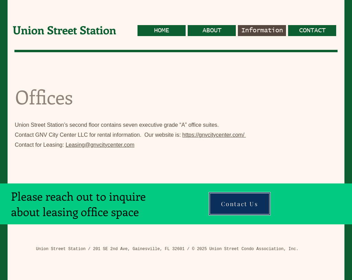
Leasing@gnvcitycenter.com (100, 145)
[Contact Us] (240, 203)
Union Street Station (64, 29)
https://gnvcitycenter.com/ (214, 135)
